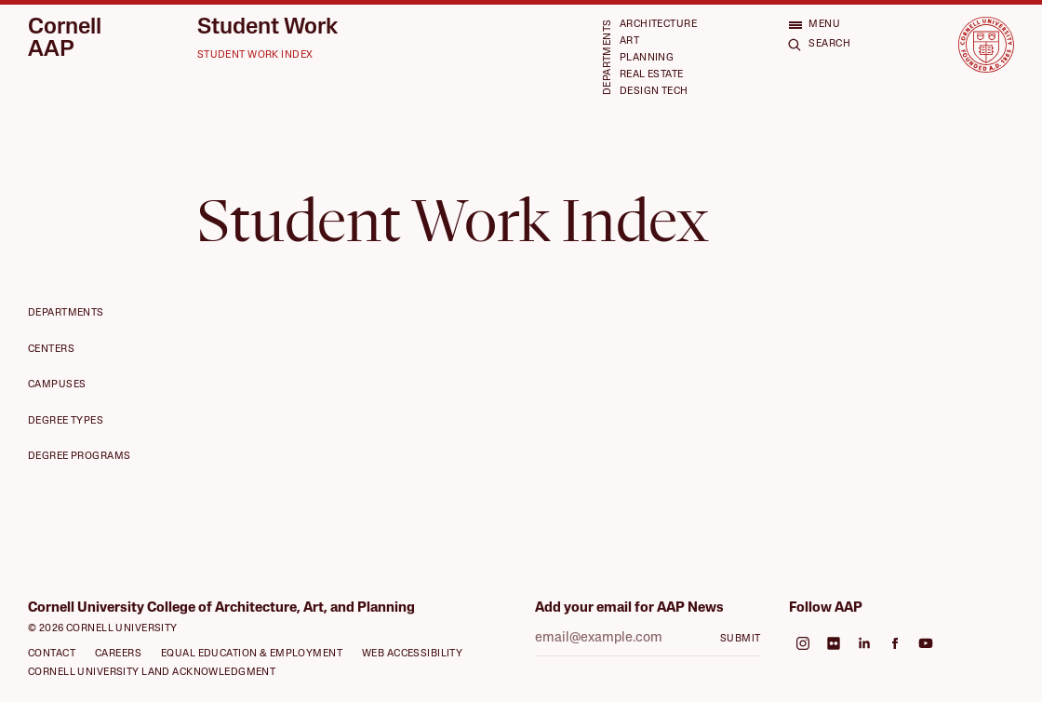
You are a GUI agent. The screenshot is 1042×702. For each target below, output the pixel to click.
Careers (118, 654)
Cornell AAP (64, 39)
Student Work (267, 28)
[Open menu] (814, 24)
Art (629, 41)
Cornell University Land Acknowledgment (151, 673)
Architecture (658, 25)
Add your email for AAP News (629, 608)
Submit (740, 639)
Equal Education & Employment (251, 654)
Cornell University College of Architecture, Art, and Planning (221, 608)
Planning (647, 58)
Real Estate (652, 75)
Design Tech (654, 92)
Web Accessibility (412, 654)
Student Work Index (255, 55)
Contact (51, 654)
